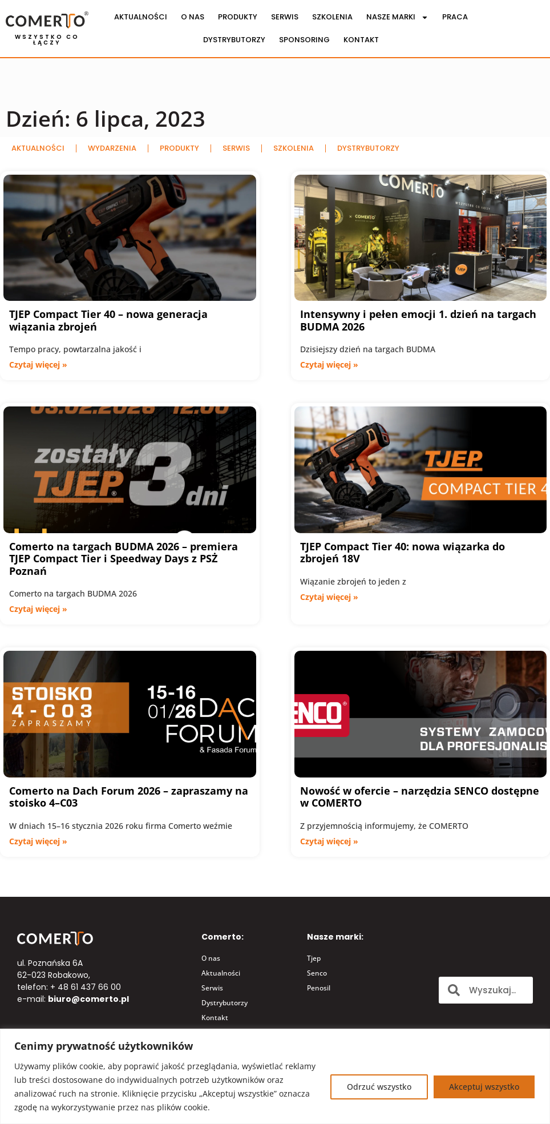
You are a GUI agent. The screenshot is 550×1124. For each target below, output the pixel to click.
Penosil (318, 988)
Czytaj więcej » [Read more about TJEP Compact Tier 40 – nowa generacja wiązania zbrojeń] (38, 364)
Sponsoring (304, 39)
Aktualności (140, 16)
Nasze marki (397, 17)
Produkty (237, 16)
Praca (455, 16)
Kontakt (361, 39)
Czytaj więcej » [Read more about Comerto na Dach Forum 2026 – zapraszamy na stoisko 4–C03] (38, 841)
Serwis (284, 16)
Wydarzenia (112, 148)
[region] (275, 1076)
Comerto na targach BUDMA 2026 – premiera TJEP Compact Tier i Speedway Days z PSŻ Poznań (123, 558)
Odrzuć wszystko (379, 1086)
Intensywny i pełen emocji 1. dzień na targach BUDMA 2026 (418, 320)
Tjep (314, 958)
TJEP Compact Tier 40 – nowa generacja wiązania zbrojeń (108, 320)
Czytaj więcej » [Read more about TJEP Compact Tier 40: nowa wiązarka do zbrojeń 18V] (329, 596)
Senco (317, 973)
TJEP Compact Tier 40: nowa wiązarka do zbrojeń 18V (402, 552)
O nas (192, 16)
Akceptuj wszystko (484, 1086)
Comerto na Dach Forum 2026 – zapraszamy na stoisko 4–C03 (128, 797)
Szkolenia (332, 16)
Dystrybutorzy (234, 39)
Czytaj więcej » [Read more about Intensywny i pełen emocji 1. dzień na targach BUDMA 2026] (329, 364)
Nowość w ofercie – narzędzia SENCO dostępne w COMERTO (419, 797)
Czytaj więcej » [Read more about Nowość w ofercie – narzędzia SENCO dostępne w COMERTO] (329, 841)
